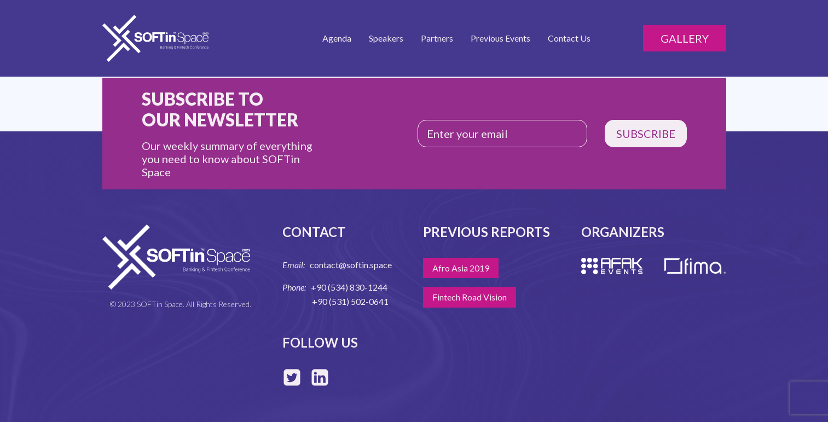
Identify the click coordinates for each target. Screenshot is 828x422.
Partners (437, 38)
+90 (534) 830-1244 (349, 287)
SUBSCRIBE (645, 133)
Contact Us (569, 38)
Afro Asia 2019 (460, 268)
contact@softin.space (351, 264)
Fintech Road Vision (469, 297)
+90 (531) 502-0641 (350, 301)
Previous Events (500, 38)
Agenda (336, 38)
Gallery (685, 38)
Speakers (386, 38)
